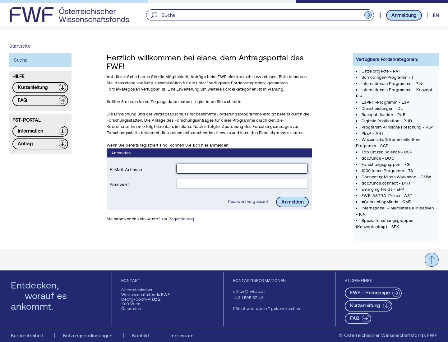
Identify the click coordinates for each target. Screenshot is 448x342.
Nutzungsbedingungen (88, 335)
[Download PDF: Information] (40, 131)
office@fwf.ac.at (249, 291)
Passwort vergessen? (249, 201)
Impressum (181, 335)
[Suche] (259, 15)
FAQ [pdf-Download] (355, 318)
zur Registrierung (178, 219)
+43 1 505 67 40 (248, 297)
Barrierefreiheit (28, 335)
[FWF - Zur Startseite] (69, 14)
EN (436, 15)
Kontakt (141, 335)
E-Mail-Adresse (126, 169)
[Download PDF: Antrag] (40, 143)
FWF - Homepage (370, 292)
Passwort (119, 184)
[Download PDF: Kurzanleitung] (40, 87)
